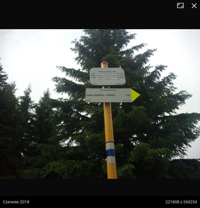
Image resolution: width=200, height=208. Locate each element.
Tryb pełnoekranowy (182, 6)
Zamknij (194, 6)
